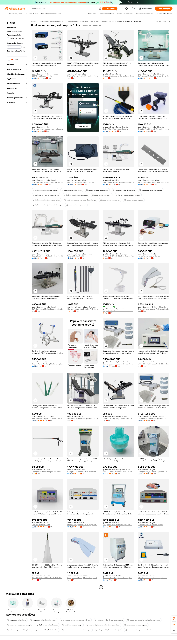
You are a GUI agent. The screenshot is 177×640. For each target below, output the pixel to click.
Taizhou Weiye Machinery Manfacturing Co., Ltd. (47, 364)
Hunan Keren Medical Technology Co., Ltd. (117, 472)
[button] (100, 8)
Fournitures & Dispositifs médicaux (52, 21)
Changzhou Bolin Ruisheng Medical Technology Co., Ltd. (47, 472)
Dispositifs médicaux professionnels (80, 21)
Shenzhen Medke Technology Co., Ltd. (80, 182)
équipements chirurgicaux (133, 200)
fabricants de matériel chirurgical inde (46, 195)
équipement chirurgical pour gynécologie (108, 620)
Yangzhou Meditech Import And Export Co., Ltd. (153, 182)
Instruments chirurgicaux (105, 21)
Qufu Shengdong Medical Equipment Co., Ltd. (47, 309)
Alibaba (33, 21)
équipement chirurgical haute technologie (47, 205)
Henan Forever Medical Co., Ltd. (149, 256)
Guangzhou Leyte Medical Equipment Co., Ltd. (153, 472)
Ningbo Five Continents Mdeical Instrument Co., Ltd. (118, 311)
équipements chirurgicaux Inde (97, 190)
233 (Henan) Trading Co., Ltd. (42, 76)
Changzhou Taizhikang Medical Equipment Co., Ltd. (83, 578)
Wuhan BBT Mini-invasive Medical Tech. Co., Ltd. (153, 364)
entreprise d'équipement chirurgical (108, 630)
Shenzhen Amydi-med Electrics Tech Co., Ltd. (83, 309)
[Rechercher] (109, 8)
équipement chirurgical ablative (123, 190)
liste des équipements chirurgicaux (128, 195)
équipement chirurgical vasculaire (76, 195)
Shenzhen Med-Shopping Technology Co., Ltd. (118, 578)
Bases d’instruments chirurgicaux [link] (129, 21)
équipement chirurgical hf (16, 620)
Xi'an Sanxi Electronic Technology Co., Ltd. (152, 578)
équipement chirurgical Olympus (150, 190)
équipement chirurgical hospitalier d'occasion (141, 630)
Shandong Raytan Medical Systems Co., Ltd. (47, 129)
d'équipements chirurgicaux (72, 190)
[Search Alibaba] (64, 8)
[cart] (134, 9)
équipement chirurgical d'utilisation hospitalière (143, 620)
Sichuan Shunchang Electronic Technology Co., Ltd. (47, 418)
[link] (174, 619)
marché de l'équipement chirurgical (19, 625)
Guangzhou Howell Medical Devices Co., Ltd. (47, 256)
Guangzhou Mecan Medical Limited (150, 525)
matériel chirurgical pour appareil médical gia (80, 200)
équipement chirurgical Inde (76, 205)
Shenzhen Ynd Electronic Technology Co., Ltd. (153, 129)
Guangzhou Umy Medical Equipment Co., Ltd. (118, 364)
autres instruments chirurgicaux (135, 625)
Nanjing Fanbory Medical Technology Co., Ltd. (83, 76)
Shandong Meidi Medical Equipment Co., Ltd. (83, 418)
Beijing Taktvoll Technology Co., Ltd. (115, 129)
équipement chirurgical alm (110, 200)
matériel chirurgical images (72, 625)
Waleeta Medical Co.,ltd (75, 256)
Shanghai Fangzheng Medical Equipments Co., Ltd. (83, 525)
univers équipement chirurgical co (19, 630)
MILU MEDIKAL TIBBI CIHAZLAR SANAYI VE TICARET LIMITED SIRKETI (47, 578)
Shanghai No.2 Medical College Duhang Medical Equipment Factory (118, 256)
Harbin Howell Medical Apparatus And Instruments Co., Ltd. (118, 182)
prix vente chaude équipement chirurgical (76, 630)
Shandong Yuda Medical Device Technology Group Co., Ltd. (118, 76)
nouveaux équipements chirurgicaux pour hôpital (103, 625)
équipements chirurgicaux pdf (47, 625)
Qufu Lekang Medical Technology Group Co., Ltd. (153, 76)
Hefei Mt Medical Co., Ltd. (41, 525)
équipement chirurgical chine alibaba (43, 620)
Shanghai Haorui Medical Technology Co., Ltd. (153, 309)
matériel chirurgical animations (47, 630)
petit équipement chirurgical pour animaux (75, 620)
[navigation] (17, 304)
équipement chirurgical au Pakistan (45, 190)
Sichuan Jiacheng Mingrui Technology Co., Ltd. (118, 418)
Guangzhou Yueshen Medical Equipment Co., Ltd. (83, 472)
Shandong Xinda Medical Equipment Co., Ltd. (47, 182)
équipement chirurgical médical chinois (46, 200)
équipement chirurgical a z (101, 195)
